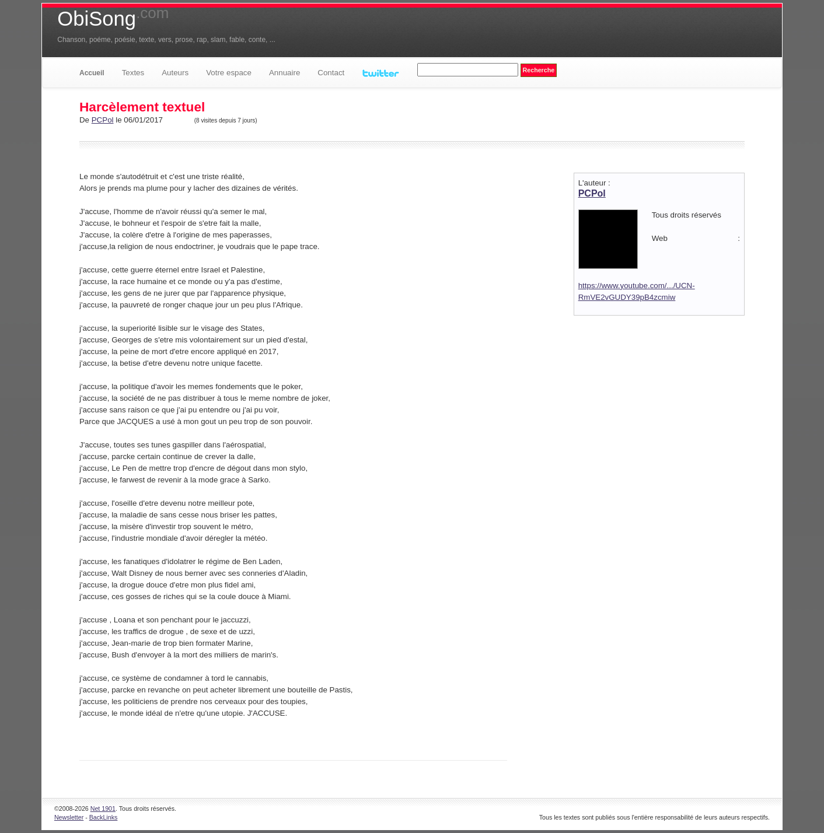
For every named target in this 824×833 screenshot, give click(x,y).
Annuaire (284, 72)
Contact (330, 72)
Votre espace (229, 72)
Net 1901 (103, 808)
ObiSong (113, 19)
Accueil (91, 73)
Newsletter (68, 817)
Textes (133, 72)
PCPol (103, 120)
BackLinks (103, 817)
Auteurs (175, 72)
